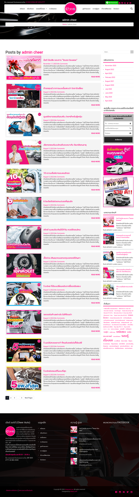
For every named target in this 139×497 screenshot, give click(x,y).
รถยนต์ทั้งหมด (41, 9)
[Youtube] (130, 3)
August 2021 (109, 81)
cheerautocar (69, 489)
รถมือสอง (43, 437)
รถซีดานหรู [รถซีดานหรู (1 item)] (112, 332)
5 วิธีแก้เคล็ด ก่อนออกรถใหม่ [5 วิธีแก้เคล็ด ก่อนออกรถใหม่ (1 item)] (111, 308)
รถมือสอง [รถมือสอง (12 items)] (121, 331)
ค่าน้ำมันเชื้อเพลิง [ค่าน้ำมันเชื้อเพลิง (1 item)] (127, 318)
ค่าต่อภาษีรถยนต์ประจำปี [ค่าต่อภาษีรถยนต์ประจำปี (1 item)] (116, 318)
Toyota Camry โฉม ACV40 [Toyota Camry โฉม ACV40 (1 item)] (120, 315)
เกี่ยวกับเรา (30, 9)
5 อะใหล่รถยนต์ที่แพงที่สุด (54, 371)
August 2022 (109, 69)
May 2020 (108, 97)
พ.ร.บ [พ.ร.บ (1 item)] (105, 329)
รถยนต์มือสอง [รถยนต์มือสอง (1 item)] (116, 336)
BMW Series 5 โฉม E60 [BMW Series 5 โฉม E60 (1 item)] (125, 308)
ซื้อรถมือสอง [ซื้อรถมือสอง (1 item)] (107, 322)
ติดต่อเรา (116, 9)
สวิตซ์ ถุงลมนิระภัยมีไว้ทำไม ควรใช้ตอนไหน (61, 229)
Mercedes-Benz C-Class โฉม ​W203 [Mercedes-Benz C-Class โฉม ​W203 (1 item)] (123, 313)
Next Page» (29, 398)
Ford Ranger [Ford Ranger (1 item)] (117, 311)
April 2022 (108, 73)
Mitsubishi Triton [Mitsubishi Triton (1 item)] (108, 315)
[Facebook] (119, 3)
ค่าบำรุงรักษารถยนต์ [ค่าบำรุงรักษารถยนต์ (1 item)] (109, 320)
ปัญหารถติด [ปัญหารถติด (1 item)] (127, 327)
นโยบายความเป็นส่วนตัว (25, 490)
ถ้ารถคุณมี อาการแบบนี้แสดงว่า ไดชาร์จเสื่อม (63, 88)
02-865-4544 (30, 2)
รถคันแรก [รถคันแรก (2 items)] (128, 329)
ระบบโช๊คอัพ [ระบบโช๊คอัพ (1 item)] (117, 341)
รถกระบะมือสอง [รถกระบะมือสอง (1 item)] (115, 329)
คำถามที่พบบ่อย (106, 9)
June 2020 (109, 93)
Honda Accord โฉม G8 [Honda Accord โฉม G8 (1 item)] (127, 311)
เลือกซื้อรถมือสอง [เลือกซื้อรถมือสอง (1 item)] (119, 348)
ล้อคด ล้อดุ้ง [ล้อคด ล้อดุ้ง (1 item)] (124, 341)
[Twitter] (128, 3)
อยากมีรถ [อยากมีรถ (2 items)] (122, 344)
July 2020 (108, 89)
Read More (95, 77)
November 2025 (110, 65)
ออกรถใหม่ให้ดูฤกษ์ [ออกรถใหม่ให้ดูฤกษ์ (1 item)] (114, 346)
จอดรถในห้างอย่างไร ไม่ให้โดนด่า (57, 314)
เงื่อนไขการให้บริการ (12, 490)
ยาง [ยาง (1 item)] (109, 329)
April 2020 (108, 101)
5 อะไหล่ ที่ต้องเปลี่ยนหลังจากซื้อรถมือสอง (62, 286)
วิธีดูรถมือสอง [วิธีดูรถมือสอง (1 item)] (114, 344)
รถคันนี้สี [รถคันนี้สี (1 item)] (122, 329)
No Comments (63, 64)
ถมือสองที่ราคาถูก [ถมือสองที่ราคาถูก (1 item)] (115, 322)
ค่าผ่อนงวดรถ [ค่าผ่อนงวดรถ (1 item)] (129, 320)
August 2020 (109, 85)
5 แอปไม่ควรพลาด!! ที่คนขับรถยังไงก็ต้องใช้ (62, 342)
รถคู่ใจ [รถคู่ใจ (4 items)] (106, 332)
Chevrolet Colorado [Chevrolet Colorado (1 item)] (108, 311)
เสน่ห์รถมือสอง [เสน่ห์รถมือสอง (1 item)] (128, 348)
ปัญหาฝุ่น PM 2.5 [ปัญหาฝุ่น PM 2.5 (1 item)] (118, 327)
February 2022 (110, 77)
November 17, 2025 (50, 64)
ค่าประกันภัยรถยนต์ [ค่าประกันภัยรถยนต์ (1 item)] (120, 320)
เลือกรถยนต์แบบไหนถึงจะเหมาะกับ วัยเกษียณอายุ (65, 145)
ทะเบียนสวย (52, 9)
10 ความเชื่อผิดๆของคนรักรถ (56, 173)
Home (65, 24)
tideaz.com (73, 491)
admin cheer (32, 52)
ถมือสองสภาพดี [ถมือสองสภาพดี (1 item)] (125, 322)
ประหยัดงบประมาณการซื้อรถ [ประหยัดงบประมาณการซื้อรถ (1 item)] (119, 324)
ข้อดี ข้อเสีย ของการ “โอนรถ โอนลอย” (60, 60)
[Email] (125, 3)
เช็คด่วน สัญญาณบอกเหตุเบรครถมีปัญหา (61, 258)
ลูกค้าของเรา (86, 9)
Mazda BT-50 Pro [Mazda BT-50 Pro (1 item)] (108, 313)
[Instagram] (122, 3)
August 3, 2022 (48, 92)
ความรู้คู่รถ (96, 9)
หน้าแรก (22, 9)
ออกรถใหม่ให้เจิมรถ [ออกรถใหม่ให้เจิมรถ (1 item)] (125, 346)
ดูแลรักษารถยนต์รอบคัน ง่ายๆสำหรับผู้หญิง (62, 116)
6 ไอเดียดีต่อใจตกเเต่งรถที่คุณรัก (58, 201)
